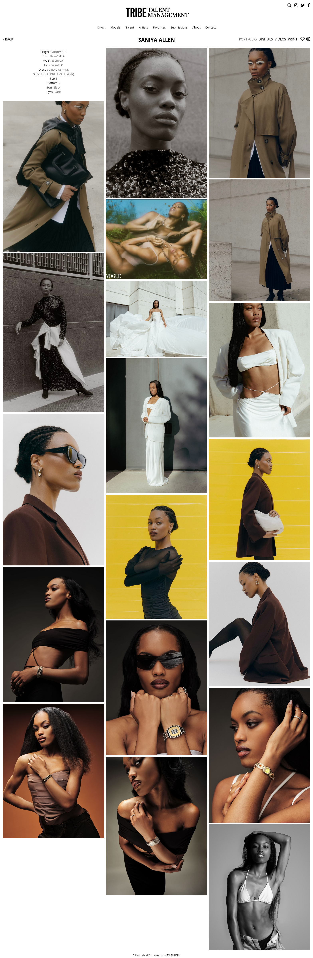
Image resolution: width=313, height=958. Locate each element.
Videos (280, 39)
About (196, 27)
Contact (210, 27)
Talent (129, 27)
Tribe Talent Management (156, 12)
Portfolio (248, 39)
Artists (143, 27)
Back (8, 39)
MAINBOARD (173, 954)
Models (115, 27)
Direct (101, 27)
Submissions (179, 27)
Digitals (266, 39)
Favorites (159, 27)
